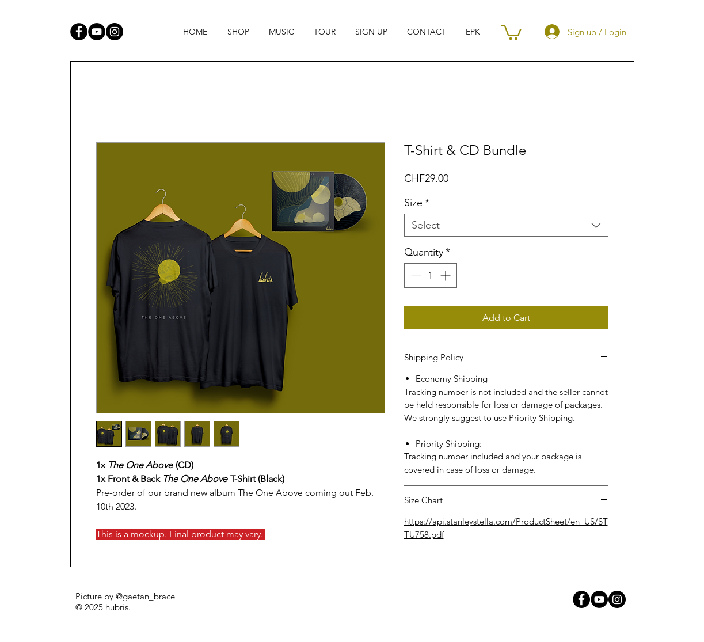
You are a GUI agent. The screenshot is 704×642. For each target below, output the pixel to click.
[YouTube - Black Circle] (96, 31)
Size (416, 202)
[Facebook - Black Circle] (78, 31)
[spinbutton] (430, 275)
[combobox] (506, 225)
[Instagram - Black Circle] (114, 31)
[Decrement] (415, 275)
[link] (511, 31)
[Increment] (446, 275)
